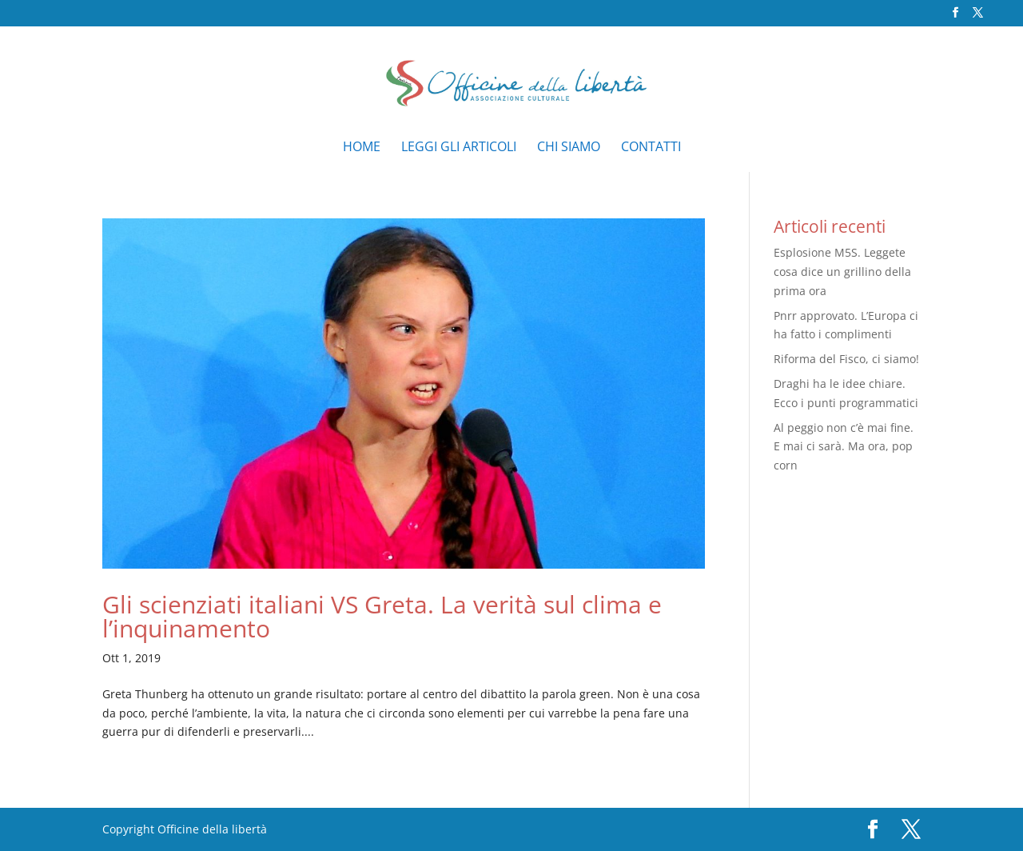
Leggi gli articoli (458, 148)
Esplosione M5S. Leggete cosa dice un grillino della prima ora (842, 271)
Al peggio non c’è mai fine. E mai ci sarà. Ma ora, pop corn (844, 446)
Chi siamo (568, 148)
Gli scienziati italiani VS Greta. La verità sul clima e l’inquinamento (382, 616)
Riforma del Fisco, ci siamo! (846, 358)
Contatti (651, 148)
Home (361, 148)
